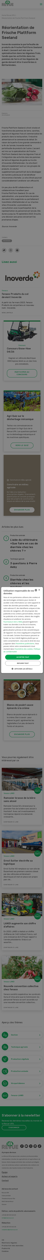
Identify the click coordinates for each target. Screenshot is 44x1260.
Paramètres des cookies (24, 649)
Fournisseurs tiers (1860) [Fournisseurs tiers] (12, 622)
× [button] (39, 590)
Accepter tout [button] (22, 657)
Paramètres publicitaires (25, 643)
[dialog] (22, 630)
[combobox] (36, 590)
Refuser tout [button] (23, 663)
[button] (22, 668)
